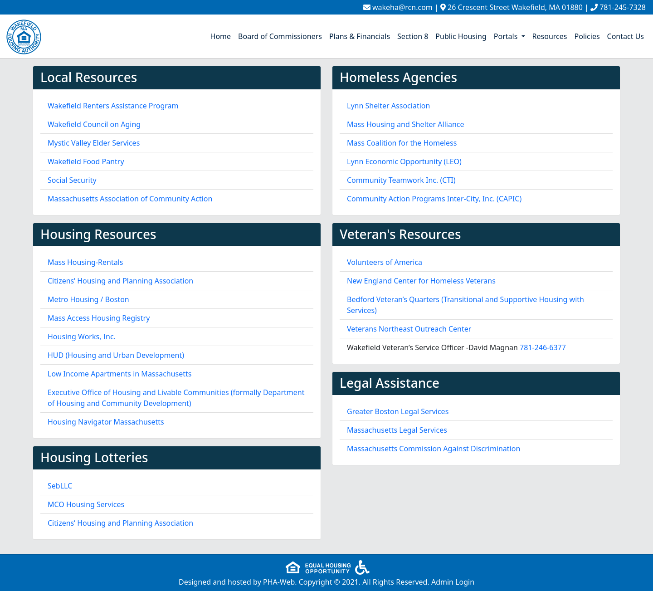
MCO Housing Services (86, 504)
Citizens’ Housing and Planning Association (120, 281)
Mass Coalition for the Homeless (402, 143)
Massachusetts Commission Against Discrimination (433, 449)
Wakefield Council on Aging (94, 124)
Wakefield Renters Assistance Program (113, 106)
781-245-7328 (622, 7)
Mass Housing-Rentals (85, 262)
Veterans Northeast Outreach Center (409, 329)
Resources (549, 36)
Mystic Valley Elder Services (94, 143)
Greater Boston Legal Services (397, 411)
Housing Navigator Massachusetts (106, 422)
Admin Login (452, 582)
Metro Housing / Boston (88, 299)
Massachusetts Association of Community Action (130, 199)
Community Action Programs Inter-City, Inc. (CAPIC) (434, 199)
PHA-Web (279, 582)
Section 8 (412, 36)
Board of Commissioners (280, 36)
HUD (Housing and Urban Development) (116, 355)
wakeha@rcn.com (402, 7)
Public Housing (460, 36)
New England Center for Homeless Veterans (421, 281)
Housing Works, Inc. (82, 337)
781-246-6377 (543, 347)
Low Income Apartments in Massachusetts (120, 374)
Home (220, 36)
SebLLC (60, 486)
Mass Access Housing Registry (99, 318)
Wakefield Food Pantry (86, 161)
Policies (586, 36)
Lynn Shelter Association (388, 106)
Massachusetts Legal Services (397, 430)
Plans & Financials (359, 36)
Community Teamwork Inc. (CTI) (401, 180)
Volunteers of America (384, 262)
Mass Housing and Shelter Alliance (405, 124)
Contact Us (625, 36)
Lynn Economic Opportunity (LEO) (404, 161)
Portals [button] (507, 36)
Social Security (72, 180)
